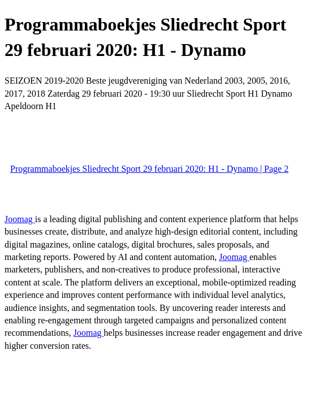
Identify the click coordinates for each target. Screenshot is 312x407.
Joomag (20, 219)
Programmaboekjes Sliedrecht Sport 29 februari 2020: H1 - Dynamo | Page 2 (149, 169)
